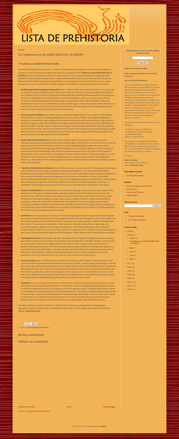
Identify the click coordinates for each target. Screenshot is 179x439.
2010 (129, 289)
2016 (129, 267)
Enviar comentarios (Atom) (39, 411)
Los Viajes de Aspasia (135, 176)
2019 (129, 231)
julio (131, 248)
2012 (129, 282)
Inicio (69, 407)
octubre (132, 238)
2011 (129, 286)
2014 (129, 275)
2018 (129, 235)
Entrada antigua (109, 407)
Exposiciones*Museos (135, 192)
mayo (131, 255)
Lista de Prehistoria (136, 216)
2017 (129, 264)
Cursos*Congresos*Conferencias (38, 327)
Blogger (103, 426)
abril (131, 259)
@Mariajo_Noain (137, 165)
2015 (129, 271)
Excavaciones (132, 189)
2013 (129, 278)
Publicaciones (132, 195)
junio (131, 252)
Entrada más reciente (27, 407)
